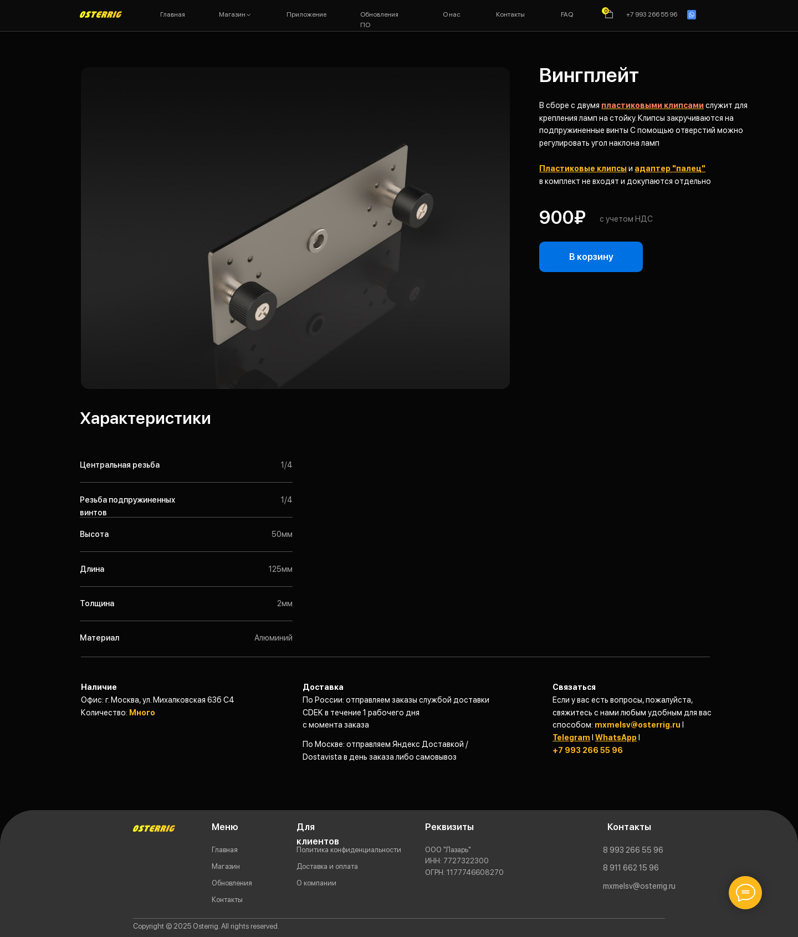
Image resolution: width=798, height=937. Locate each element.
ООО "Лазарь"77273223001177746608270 (464, 861)
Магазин (226, 866)
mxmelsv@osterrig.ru (638, 724)
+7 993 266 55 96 (588, 750)
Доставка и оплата (327, 866)
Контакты (227, 899)
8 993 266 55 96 (633, 849)
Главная (225, 849)
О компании (316, 882)
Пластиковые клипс (580, 168)
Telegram (571, 737)
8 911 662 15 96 (631, 867)
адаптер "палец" (670, 168)
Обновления (232, 882)
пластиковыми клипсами (652, 105)
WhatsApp (616, 737)
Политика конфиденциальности (348, 849)
